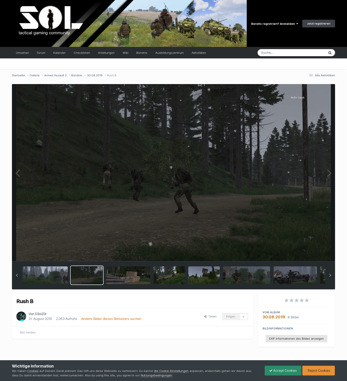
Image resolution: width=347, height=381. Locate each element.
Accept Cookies (283, 370)
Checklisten (82, 52)
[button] (17, 275)
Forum (41, 52)
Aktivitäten (199, 52)
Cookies (33, 371)
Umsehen (22, 52)
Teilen (210, 316)
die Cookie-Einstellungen (171, 371)
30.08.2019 (273, 317)
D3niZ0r (41, 314)
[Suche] (282, 52)
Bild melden (28, 332)
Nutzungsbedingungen (156, 375)
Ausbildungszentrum (169, 52)
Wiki (125, 52)
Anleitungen (106, 52)
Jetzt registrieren (318, 23)
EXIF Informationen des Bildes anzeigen (296, 338)
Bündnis (141, 52)
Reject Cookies (318, 370)
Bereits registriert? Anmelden (274, 23)
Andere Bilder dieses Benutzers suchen (111, 319)
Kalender (59, 52)
